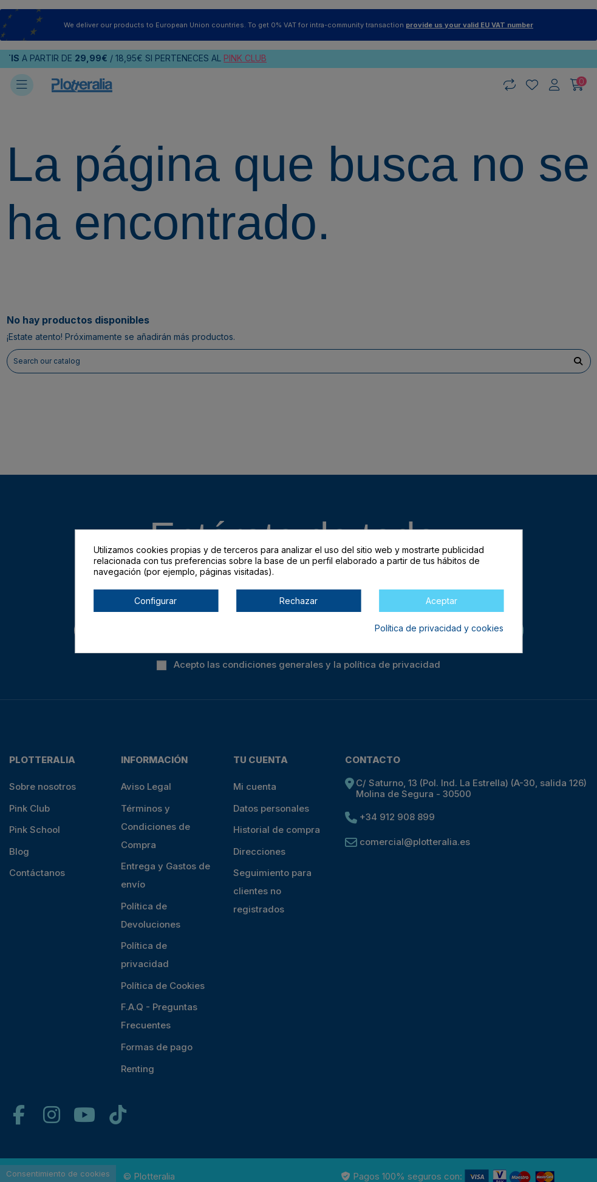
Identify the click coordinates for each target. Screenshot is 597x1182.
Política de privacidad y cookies (439, 628)
